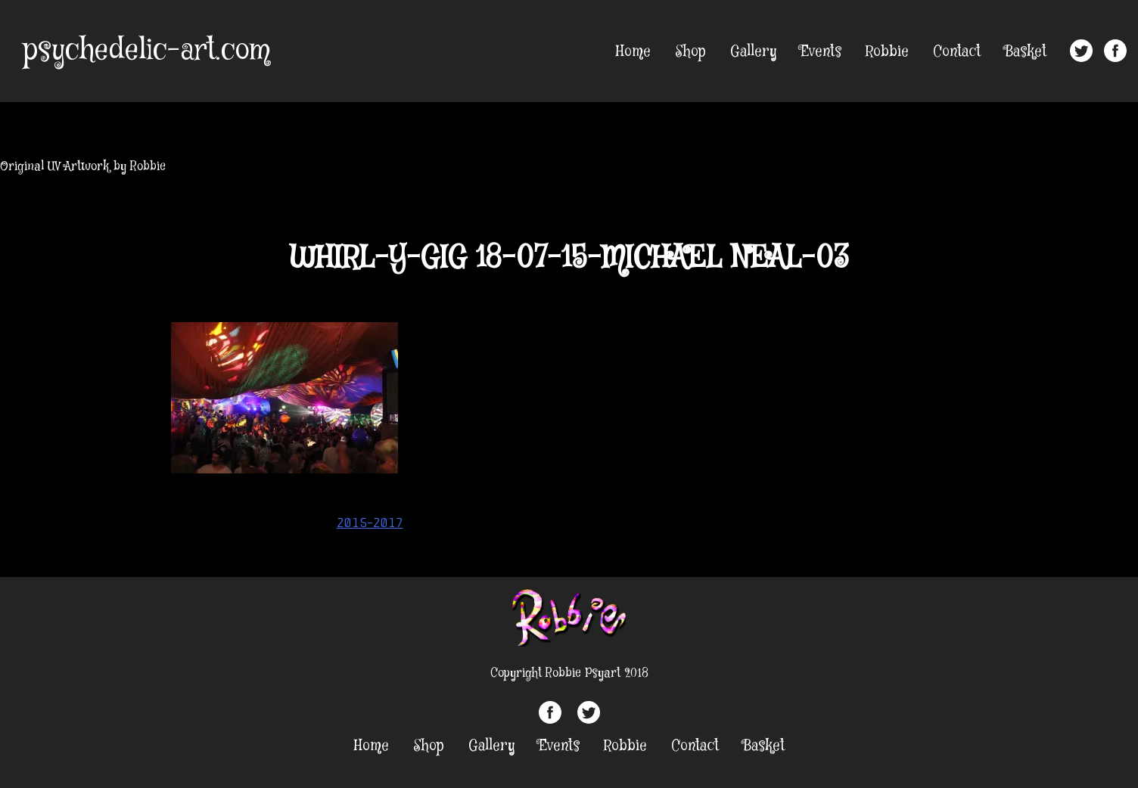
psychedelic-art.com (146, 50)
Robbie (887, 52)
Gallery (753, 52)
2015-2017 (370, 522)
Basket (1025, 52)
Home (633, 52)
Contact (957, 52)
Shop (690, 52)
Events (821, 52)
